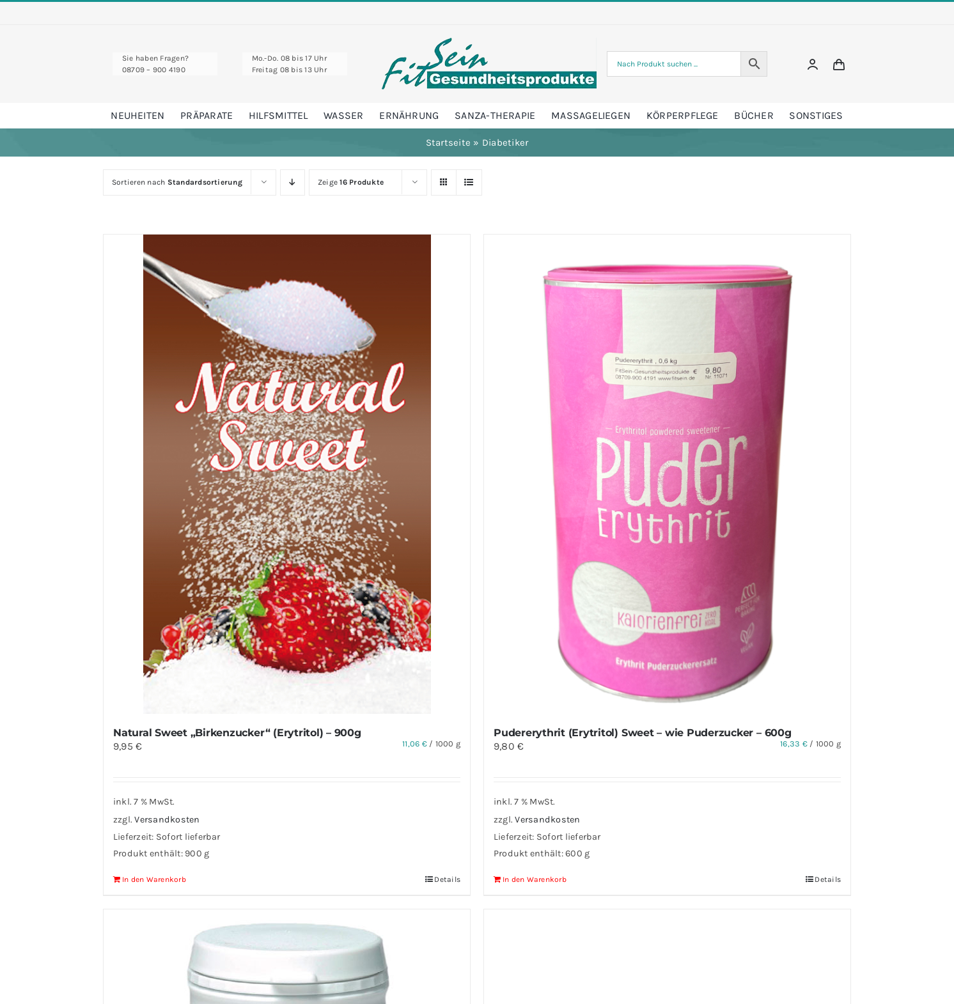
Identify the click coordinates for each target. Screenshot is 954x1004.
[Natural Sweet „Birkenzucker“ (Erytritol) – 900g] (287, 474)
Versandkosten (166, 819)
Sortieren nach (177, 182)
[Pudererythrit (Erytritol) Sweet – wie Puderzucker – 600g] (667, 474)
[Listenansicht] (469, 182)
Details (447, 879)
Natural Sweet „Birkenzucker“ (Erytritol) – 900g (237, 733)
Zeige (351, 182)
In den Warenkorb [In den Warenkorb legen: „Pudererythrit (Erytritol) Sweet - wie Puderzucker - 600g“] (535, 879)
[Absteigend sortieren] (292, 182)
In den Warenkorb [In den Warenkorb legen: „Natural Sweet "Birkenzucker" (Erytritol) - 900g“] (154, 879)
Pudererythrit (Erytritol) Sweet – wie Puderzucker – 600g (643, 733)
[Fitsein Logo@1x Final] (489, 42)
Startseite (448, 142)
